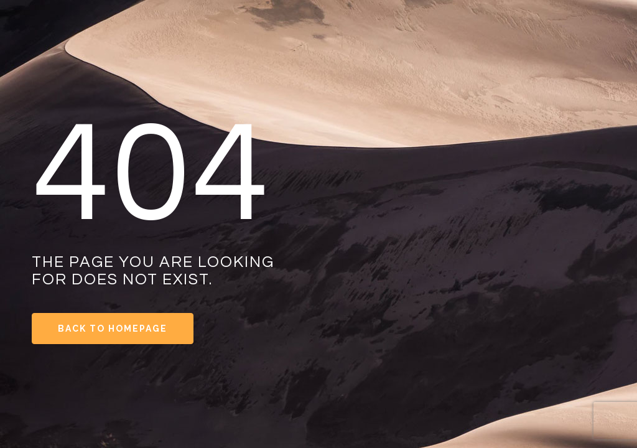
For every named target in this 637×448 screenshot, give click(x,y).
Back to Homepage (112, 329)
